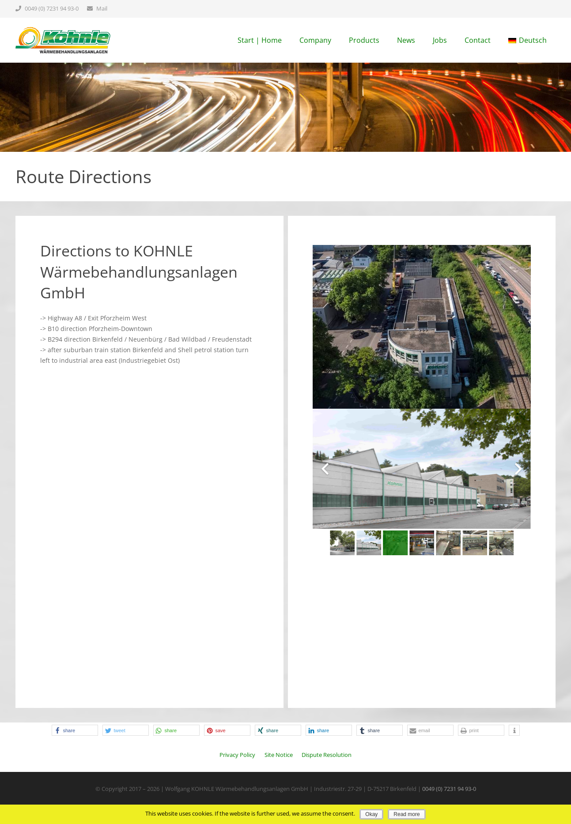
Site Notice (279, 755)
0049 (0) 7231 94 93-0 (52, 8)
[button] (75, 730)
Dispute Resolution (327, 755)
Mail (101, 8)
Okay (371, 814)
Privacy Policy (237, 755)
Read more (406, 814)
